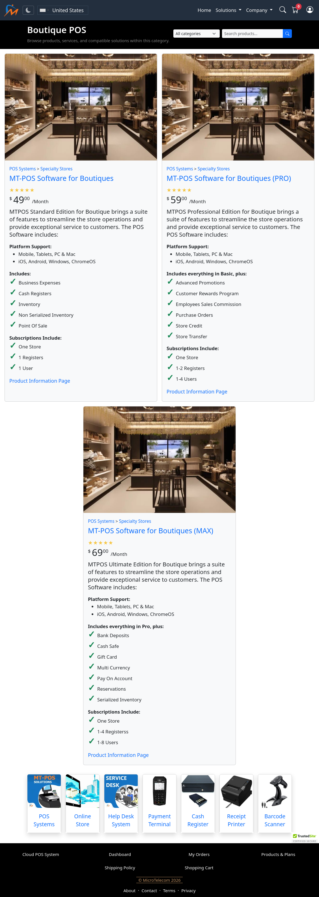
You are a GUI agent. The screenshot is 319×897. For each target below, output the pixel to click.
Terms (169, 890)
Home (204, 10)
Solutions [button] (227, 10)
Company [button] (257, 10)
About (129, 890)
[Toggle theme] (28, 10)
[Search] (287, 33)
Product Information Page (39, 380)
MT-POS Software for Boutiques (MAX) (150, 530)
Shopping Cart (199, 867)
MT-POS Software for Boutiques (61, 178)
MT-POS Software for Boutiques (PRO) (229, 178)
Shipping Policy (120, 867)
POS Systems (22, 169)
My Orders (199, 854)
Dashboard (120, 854)
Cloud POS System (40, 854)
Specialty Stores (56, 169)
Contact (149, 890)
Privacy (188, 890)
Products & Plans (278, 854)
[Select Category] (196, 33)
